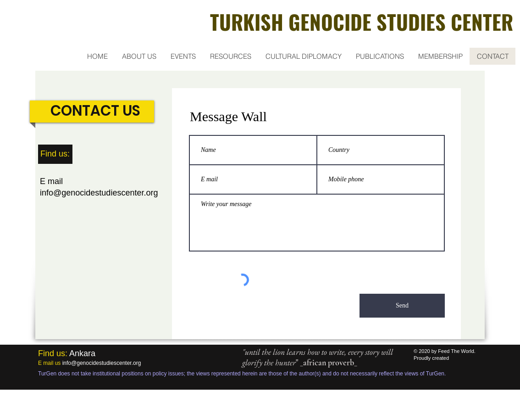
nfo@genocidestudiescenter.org (102, 363)
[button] (139, 56)
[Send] (402, 306)
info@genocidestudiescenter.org (99, 192)
